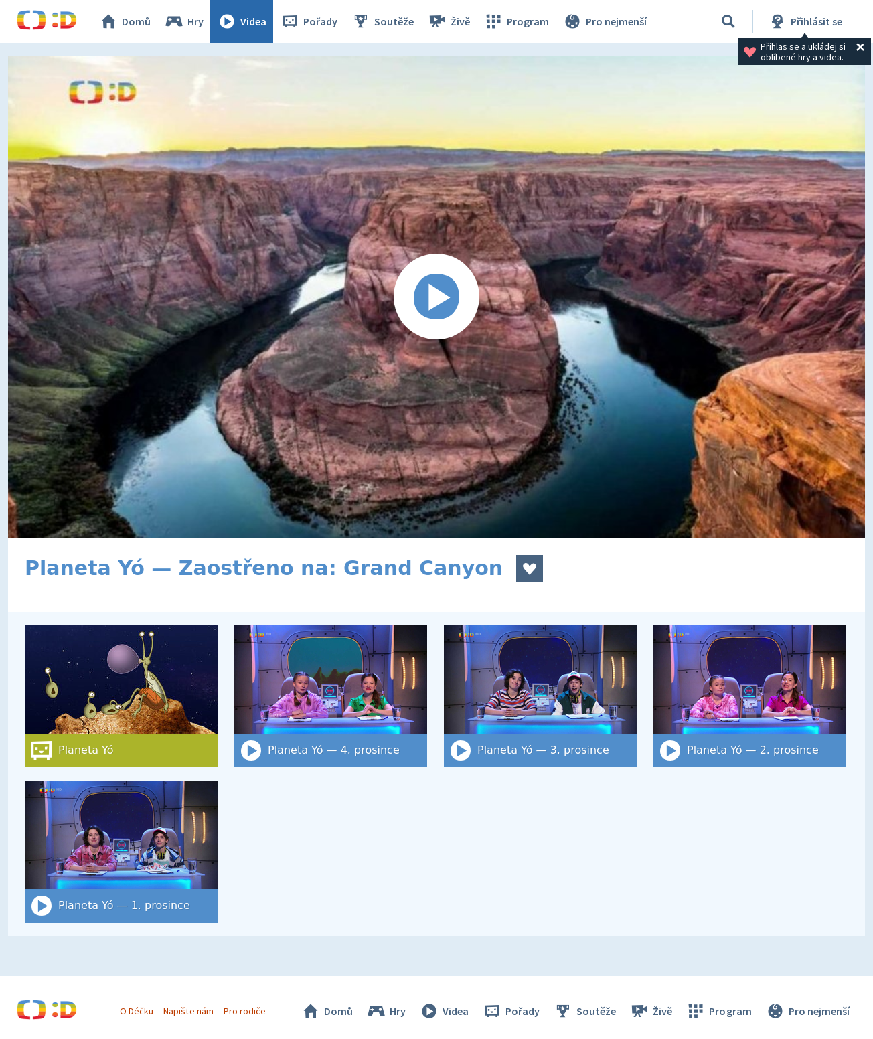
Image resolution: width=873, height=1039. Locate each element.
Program (516, 21)
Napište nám (188, 1011)
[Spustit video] (436, 297)
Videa (241, 21)
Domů (124, 21)
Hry (184, 21)
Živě (448, 21)
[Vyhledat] (728, 21)
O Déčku (136, 1011)
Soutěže (382, 21)
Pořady (308, 21)
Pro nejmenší (604, 21)
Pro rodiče (245, 1011)
